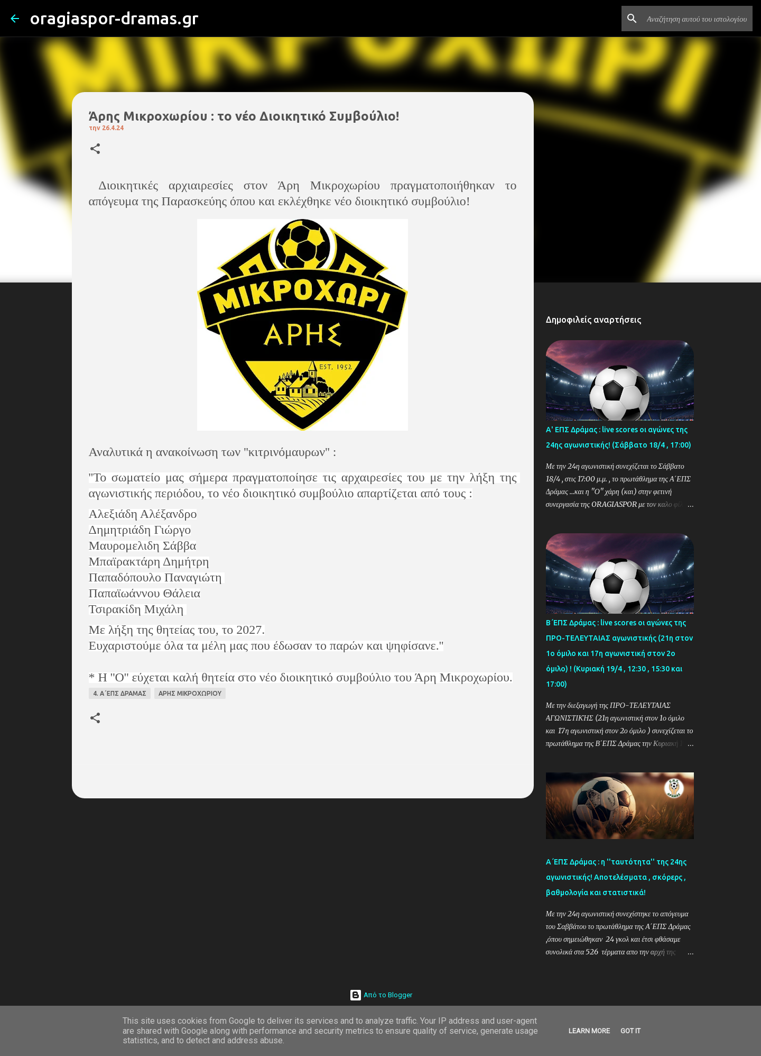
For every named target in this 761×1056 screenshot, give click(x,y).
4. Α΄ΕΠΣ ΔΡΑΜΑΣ (119, 693)
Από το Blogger (380, 995)
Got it (630, 1031)
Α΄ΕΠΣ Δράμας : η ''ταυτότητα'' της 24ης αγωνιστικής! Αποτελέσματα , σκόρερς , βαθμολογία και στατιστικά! (616, 877)
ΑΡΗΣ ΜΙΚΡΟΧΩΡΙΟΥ (190, 693)
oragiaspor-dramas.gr (114, 18)
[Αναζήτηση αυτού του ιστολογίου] (697, 18)
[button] (95, 149)
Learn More (589, 1031)
